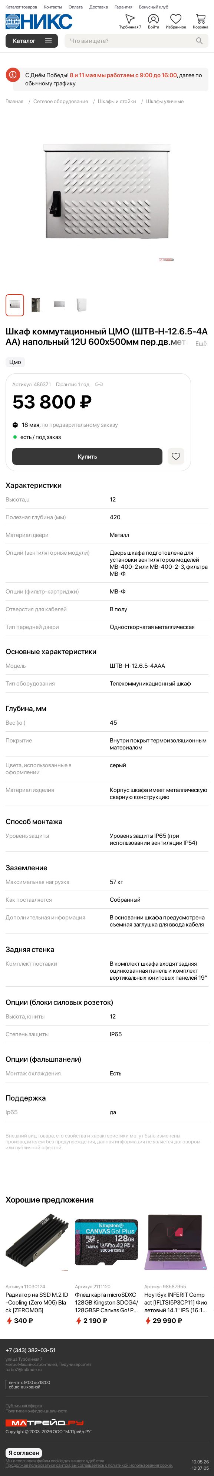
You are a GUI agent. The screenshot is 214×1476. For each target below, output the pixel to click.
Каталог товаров (21, 7)
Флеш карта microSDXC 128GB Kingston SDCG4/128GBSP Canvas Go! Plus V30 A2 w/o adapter (106, 1302)
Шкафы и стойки (117, 101)
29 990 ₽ (163, 1320)
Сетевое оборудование (60, 101)
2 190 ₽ (91, 1320)
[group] (107, 202)
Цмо (15, 361)
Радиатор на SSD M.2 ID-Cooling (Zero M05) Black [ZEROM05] (37, 1302)
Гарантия (123, 7)
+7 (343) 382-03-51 (31, 1350)
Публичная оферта (24, 1406)
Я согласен (24, 1452)
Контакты (53, 7)
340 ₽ (19, 1320)
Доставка (98, 7)
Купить (87, 456)
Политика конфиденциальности (37, 1411)
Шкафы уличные (165, 101)
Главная (14, 101)
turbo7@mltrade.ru (24, 1369)
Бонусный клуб (153, 7)
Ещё (201, 343)
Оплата (76, 7)
